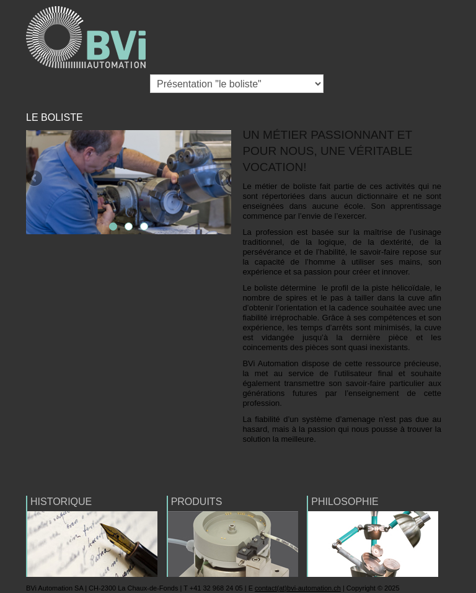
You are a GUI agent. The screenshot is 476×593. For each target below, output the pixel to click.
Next (222, 179)
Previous (35, 179)
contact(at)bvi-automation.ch (298, 588)
